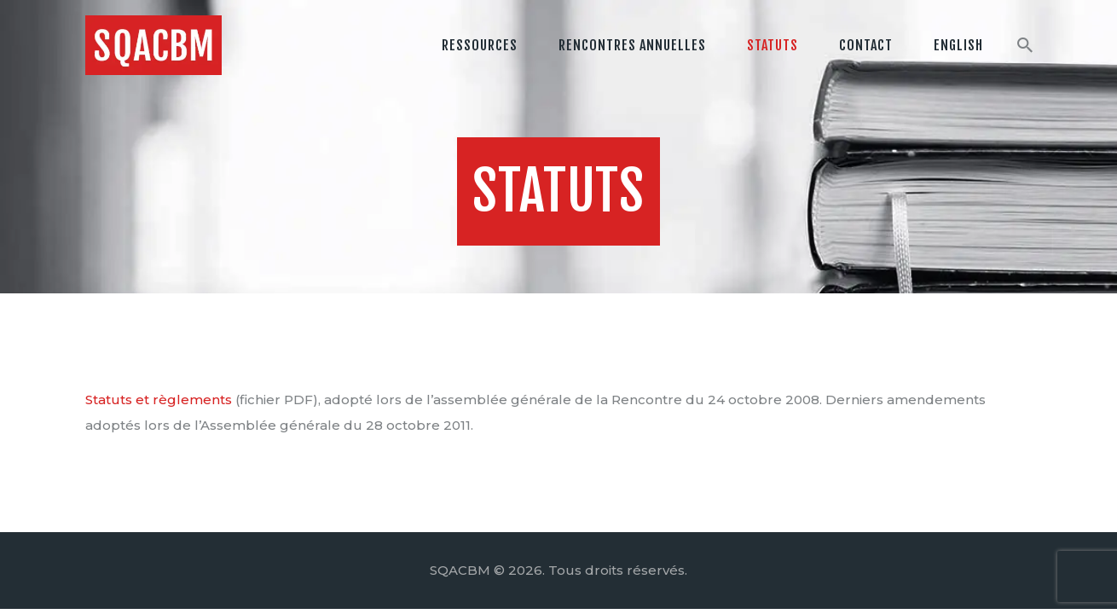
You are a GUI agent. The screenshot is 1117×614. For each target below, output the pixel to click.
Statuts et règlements (158, 399)
